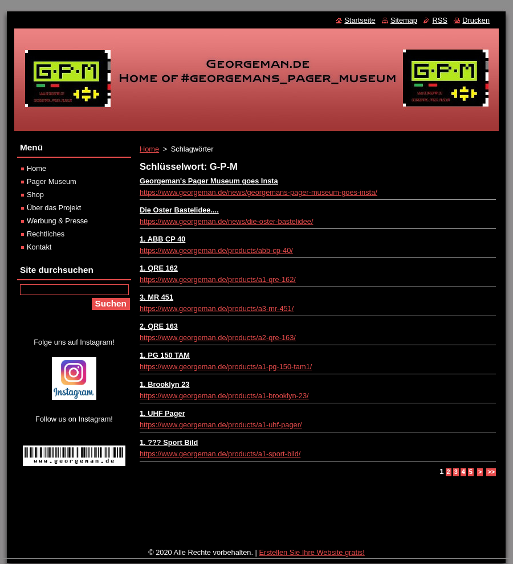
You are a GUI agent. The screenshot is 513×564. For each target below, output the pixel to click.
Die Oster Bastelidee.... (179, 210)
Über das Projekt (54, 207)
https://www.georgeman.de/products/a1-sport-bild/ (220, 453)
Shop (35, 194)
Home (149, 149)
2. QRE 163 (159, 326)
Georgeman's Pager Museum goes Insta (209, 181)
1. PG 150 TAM (165, 355)
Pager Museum (51, 181)
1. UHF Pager (162, 413)
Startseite (359, 20)
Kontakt (39, 247)
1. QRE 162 (159, 268)
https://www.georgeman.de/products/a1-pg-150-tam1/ (226, 366)
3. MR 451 (156, 297)
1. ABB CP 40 (162, 239)
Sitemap (403, 20)
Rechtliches (45, 234)
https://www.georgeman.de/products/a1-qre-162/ (218, 279)
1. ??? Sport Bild (169, 442)
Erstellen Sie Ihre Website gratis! (311, 552)
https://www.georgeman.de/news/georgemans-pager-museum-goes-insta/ (258, 192)
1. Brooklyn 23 (164, 384)
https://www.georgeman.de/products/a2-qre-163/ (218, 337)
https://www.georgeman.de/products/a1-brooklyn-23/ (224, 395)
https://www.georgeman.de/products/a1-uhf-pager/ (221, 424)
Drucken (476, 20)
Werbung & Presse (57, 220)
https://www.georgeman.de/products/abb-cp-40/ (216, 250)
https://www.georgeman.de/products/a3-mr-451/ (217, 308)
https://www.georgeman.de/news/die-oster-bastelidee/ (226, 221)
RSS (439, 20)
